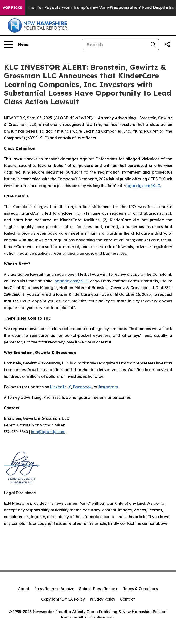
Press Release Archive (54, 588)
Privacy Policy (102, 599)
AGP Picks (12, 7)
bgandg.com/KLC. (143, 185)
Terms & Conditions (140, 588)
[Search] (115, 44)
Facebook (82, 386)
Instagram (108, 386)
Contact (127, 599)
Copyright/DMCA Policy (63, 599)
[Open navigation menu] (16, 44)
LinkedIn (58, 386)
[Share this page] (167, 44)
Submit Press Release (98, 588)
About (23, 588)
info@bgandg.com (48, 431)
